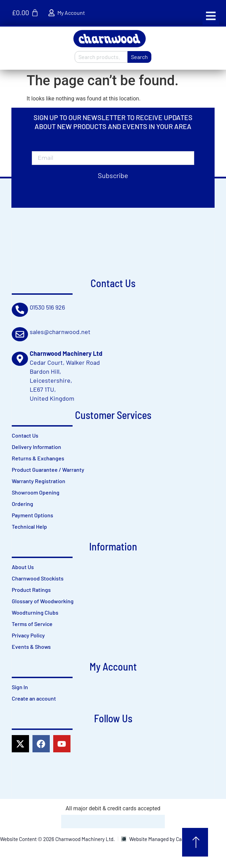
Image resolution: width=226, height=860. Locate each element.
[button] (211, 16)
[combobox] (101, 57)
